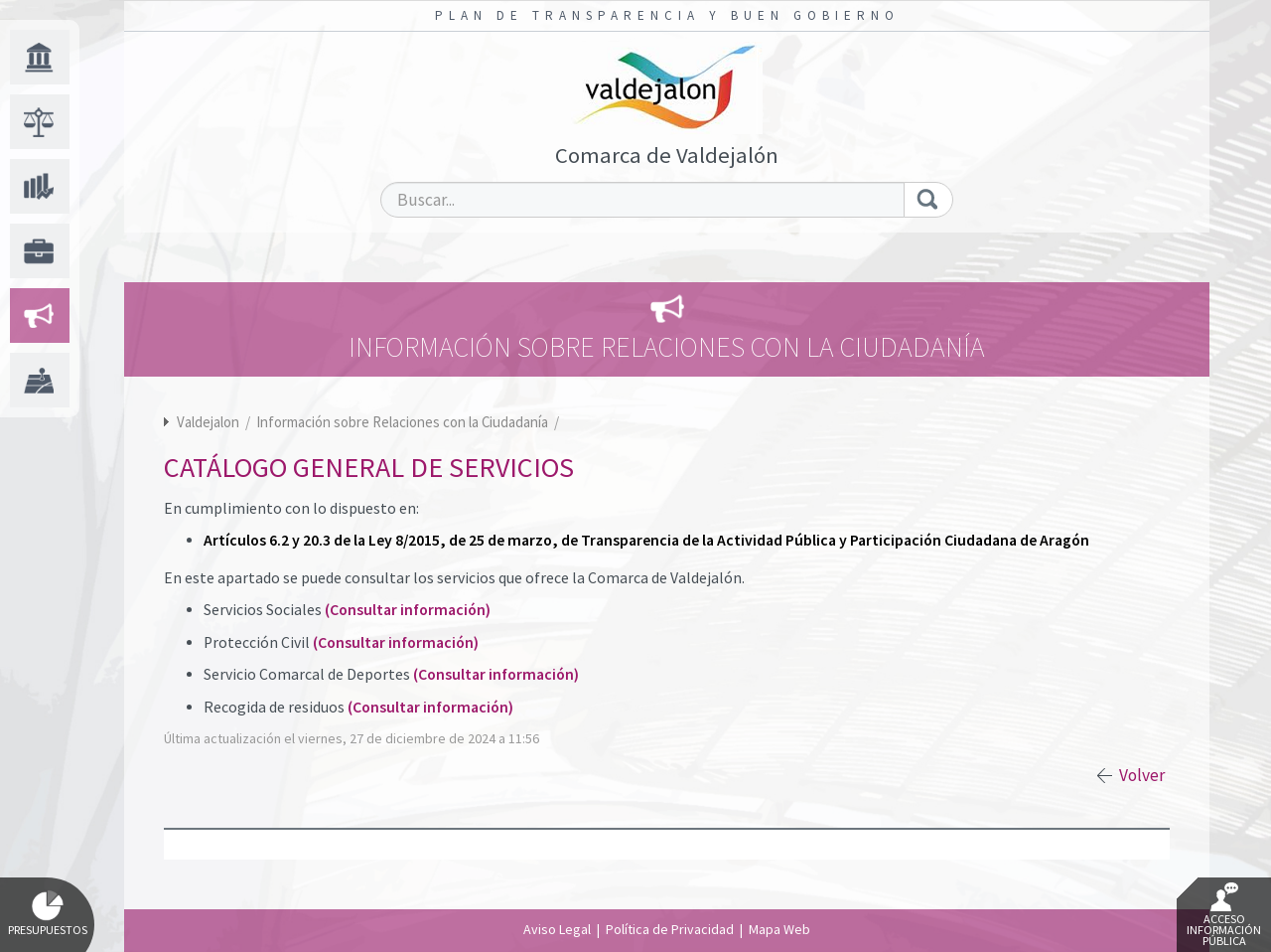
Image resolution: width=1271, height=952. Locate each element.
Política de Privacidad (670, 929)
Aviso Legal (557, 929)
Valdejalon (208, 421)
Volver (1142, 775)
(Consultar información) (408, 609)
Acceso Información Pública (1224, 915)
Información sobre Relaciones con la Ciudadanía (403, 421)
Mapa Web (779, 929)
